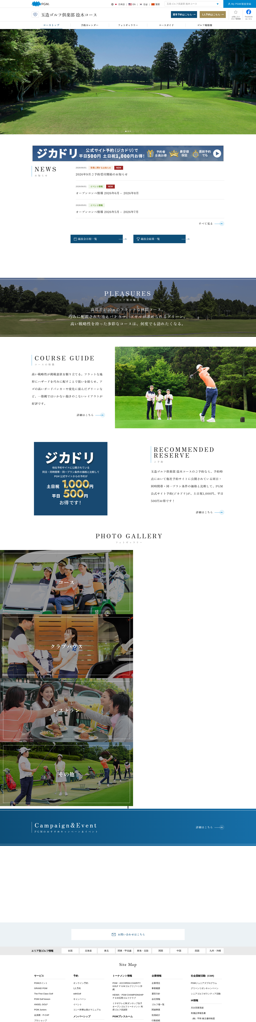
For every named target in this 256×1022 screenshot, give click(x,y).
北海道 (88, 827)
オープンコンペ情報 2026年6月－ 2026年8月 (107, 193)
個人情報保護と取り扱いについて (173, 951)
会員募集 (77, 900)
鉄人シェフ (39, 902)
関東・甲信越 (124, 827)
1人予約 (77, 865)
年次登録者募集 (41, 907)
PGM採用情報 (158, 919)
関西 (160, 827)
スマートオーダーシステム (47, 929)
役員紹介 (156, 891)
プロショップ (40, 897)
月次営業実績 (197, 884)
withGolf (77, 870)
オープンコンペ (41, 913)
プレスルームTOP (121, 900)
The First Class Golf (43, 870)
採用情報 (97, 951)
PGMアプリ (39, 934)
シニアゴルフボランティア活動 (206, 870)
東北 (106, 827)
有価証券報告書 (198, 889)
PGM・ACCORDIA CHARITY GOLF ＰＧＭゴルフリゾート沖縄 (127, 862)
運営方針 (156, 870)
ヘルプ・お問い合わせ (120, 951)
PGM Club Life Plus (82, 930)
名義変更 (77, 905)
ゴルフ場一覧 (158, 881)
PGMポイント (41, 859)
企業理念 (156, 859)
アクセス (79, 951)
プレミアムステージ (82, 911)
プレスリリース (119, 905)
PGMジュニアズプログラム (204, 859)
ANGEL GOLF (41, 881)
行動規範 (156, 897)
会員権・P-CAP (41, 891)
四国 (197, 827)
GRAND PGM (40, 865)
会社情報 (156, 875)
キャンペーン (79, 875)
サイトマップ (204, 951)
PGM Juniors (40, 886)
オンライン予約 (80, 859)
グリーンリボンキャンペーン (204, 865)
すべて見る (206, 224)
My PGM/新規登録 (241, 4)
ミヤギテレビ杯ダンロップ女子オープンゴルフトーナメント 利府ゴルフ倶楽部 (127, 883)
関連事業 (156, 886)
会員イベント (79, 924)
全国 (70, 827)
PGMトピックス (120, 911)
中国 (178, 827)
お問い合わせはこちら (131, 811)
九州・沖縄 (215, 827)
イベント (77, 881)
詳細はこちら (85, 415)
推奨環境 (144, 951)
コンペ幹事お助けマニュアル (87, 886)
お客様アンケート (58, 951)
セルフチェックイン (43, 923)
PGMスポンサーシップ (123, 916)
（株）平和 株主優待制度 (203, 895)
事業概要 (156, 865)
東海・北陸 (142, 827)
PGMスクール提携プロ (45, 918)
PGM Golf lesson (42, 875)
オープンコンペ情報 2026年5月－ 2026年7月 (107, 212)
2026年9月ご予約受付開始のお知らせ (102, 174)
